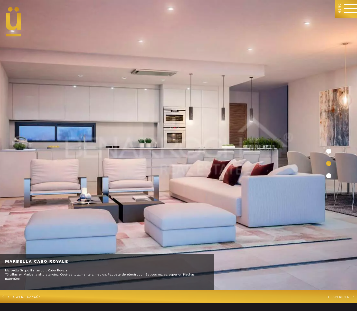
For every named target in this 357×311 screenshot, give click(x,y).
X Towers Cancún (24, 297)
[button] (328, 151)
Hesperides (338, 297)
